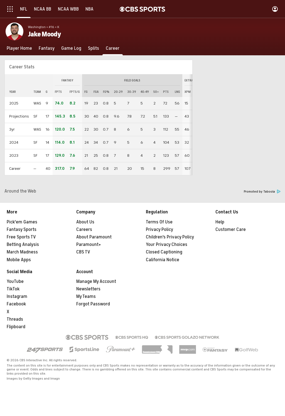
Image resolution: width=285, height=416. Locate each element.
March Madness (22, 252)
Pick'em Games (22, 222)
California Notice (162, 260)
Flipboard (16, 327)
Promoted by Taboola (262, 191)
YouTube (15, 281)
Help (219, 222)
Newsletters (88, 289)
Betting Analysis (23, 244)
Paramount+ (88, 244)
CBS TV (83, 252)
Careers (84, 229)
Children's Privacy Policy (170, 237)
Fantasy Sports (21, 229)
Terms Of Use (159, 222)
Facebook (16, 304)
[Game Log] (71, 48)
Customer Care (230, 229)
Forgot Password (93, 304)
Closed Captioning (164, 252)
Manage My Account (96, 281)
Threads (15, 319)
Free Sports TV (21, 237)
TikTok (13, 289)
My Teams (86, 296)
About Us (85, 222)
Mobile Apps (19, 260)
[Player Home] (19, 48)
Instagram (17, 296)
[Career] (112, 48)
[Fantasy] (46, 48)
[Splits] (93, 48)
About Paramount (94, 237)
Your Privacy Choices (166, 244)
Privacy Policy (159, 229)
